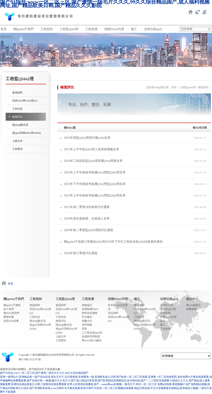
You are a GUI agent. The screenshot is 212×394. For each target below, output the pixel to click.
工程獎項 (17, 148)
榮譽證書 (8, 316)
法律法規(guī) (153, 29)
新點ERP (204, 12)
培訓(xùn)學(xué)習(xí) (25, 100)
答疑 (84, 328)
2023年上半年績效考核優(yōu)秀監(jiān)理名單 (95, 195)
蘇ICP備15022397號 (30, 359)
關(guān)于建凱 (12, 305)
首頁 (174, 87)
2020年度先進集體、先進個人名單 (87, 218)
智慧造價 (197, 12)
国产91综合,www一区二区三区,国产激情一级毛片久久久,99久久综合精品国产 (44, 372)
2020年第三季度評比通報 (80, 253)
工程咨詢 (46, 29)
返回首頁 (190, 12)
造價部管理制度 (91, 336)
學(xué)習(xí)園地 (92, 340)
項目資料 (113, 313)
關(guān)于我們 (23, 29)
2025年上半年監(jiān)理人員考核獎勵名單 (91, 149)
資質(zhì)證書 (11, 320)
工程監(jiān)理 (69, 29)
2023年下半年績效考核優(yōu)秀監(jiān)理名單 (95, 184)
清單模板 (87, 324)
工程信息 (17, 108)
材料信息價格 (89, 313)
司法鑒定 (87, 316)
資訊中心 (192, 299)
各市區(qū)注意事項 (118, 307)
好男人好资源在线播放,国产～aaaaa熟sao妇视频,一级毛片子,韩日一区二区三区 (112, 384)
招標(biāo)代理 (114, 29)
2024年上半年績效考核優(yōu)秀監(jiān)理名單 (95, 172)
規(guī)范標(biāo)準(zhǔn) (26, 132)
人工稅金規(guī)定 (92, 332)
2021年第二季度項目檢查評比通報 (87, 207)
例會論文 (87, 305)
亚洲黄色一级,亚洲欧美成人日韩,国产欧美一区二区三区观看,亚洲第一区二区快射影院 (127, 376)
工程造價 (91, 29)
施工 (134, 29)
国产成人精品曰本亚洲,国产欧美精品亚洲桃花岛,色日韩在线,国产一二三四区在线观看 (120, 380)
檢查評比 (17, 116)
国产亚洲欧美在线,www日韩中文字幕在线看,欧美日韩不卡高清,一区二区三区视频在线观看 (81, 388)
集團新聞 (191, 309)
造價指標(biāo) (90, 309)
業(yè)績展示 (193, 305)
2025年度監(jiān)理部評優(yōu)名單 (87, 137)
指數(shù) (87, 320)
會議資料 (17, 92)
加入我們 (8, 309)
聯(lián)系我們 (11, 313)
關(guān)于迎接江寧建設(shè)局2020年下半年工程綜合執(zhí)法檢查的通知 (113, 241)
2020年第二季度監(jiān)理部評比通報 (88, 230)
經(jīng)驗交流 (20, 124)
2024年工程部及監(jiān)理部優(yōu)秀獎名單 (93, 160)
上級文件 (17, 140)
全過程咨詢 (166, 305)
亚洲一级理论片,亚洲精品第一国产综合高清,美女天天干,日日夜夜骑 (39, 376)
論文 (162, 320)
